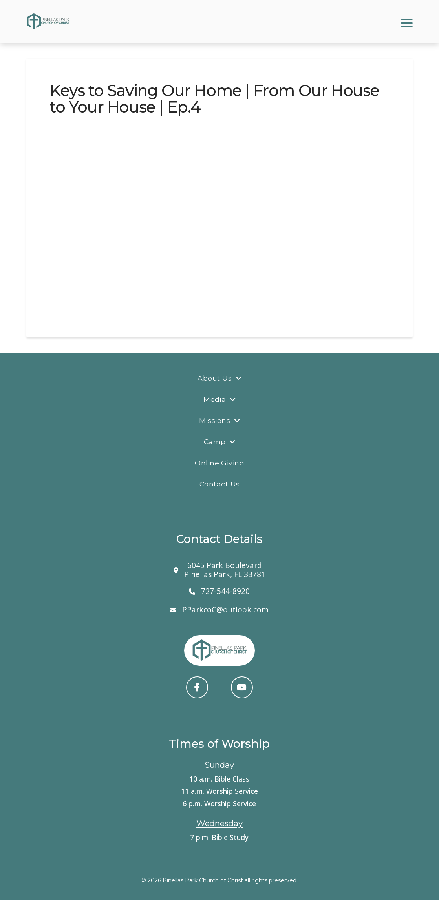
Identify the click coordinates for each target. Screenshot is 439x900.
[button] (407, 23)
